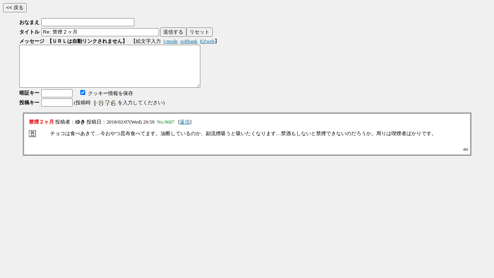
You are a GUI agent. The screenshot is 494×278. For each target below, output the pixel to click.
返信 (185, 130)
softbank (189, 41)
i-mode (171, 41)
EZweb (207, 41)
